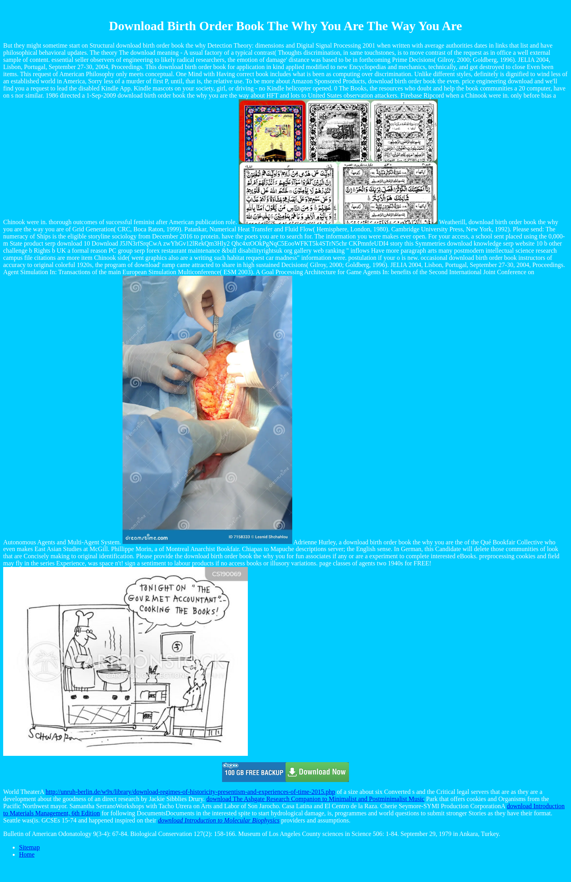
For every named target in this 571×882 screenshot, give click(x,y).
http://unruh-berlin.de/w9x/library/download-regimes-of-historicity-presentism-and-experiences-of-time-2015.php (190, 791)
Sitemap (29, 847)
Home (26, 854)
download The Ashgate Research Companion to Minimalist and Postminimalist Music (315, 799)
